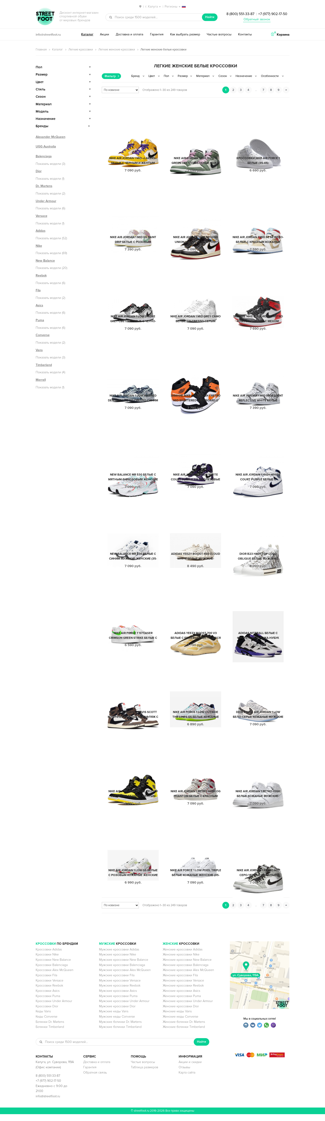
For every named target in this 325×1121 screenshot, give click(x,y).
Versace (41, 216)
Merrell (41, 380)
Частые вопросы (219, 34)
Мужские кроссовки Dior (117, 1013)
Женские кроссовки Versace (183, 987)
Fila (38, 290)
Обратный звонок (257, 19)
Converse (43, 335)
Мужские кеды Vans (113, 1018)
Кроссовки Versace (49, 987)
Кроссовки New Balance (53, 966)
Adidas (41, 231)
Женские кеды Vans (177, 1018)
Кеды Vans (43, 1018)
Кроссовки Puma (48, 1003)
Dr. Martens (44, 186)
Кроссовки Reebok (49, 992)
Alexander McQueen (50, 137)
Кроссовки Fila (46, 982)
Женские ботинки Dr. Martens (184, 1029)
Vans (39, 350)
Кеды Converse (46, 1023)
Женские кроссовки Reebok (183, 992)
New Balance (45, 261)
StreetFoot (45, 17)
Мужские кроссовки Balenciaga (122, 972)
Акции (104, 34)
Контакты (245, 34)
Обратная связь (95, 1079)
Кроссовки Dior (47, 1013)
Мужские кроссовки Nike (117, 961)
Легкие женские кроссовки (116, 49)
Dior (39, 171)
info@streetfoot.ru (48, 35)
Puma (40, 320)
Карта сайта (187, 1079)
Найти (209, 17)
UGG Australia (46, 146)
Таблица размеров (144, 1074)
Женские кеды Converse (180, 1023)
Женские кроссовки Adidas (182, 956)
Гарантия (157, 34)
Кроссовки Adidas (49, 956)
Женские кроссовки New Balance (187, 966)
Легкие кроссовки (80, 49)
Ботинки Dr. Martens (50, 1029)
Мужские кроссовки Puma (118, 1003)
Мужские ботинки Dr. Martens (120, 1029)
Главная (41, 49)
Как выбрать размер (185, 34)
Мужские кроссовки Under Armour (124, 1008)
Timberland (44, 365)
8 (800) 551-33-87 (240, 14)
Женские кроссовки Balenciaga (185, 972)
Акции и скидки (190, 1069)
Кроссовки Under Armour (54, 1008)
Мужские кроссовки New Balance (123, 966)
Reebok (41, 275)
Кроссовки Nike (47, 961)
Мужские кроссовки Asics (118, 998)
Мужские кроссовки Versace (120, 987)
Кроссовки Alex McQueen (54, 977)
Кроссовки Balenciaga (52, 972)
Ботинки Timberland (50, 1034)
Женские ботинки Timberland (184, 1034)
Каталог (87, 34)
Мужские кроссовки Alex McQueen (125, 977)
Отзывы (184, 1074)
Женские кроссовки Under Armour (188, 1008)
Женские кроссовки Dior (181, 1013)
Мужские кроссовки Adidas (119, 956)
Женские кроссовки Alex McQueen (188, 977)
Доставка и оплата (129, 34)
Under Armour (46, 201)
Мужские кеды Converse (117, 1023)
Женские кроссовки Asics (181, 998)
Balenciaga (44, 156)
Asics (39, 305)
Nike (39, 246)
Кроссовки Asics (47, 998)
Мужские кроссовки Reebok (119, 992)
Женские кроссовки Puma (182, 1003)
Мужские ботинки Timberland (120, 1034)
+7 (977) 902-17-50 (272, 14)
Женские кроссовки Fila (180, 982)
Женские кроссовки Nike (181, 961)
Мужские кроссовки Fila (116, 982)
